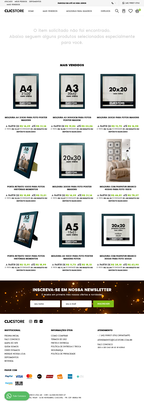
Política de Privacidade (63, 353)
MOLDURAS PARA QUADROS (79, 11)
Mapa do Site (11, 342)
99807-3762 (132, 3)
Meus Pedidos (21, 1)
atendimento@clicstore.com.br (115, 339)
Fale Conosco (12, 339)
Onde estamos (12, 350)
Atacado (8, 1)
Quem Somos (11, 346)
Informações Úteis (62, 330)
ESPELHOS (105, 11)
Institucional (12, 330)
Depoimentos (35, 1)
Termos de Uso (59, 339)
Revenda (8, 360)
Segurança (57, 350)
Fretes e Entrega (60, 342)
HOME (31, 11)
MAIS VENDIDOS (13, 4)
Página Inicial (11, 335)
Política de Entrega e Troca (66, 346)
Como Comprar (59, 335)
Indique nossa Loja (14, 353)
